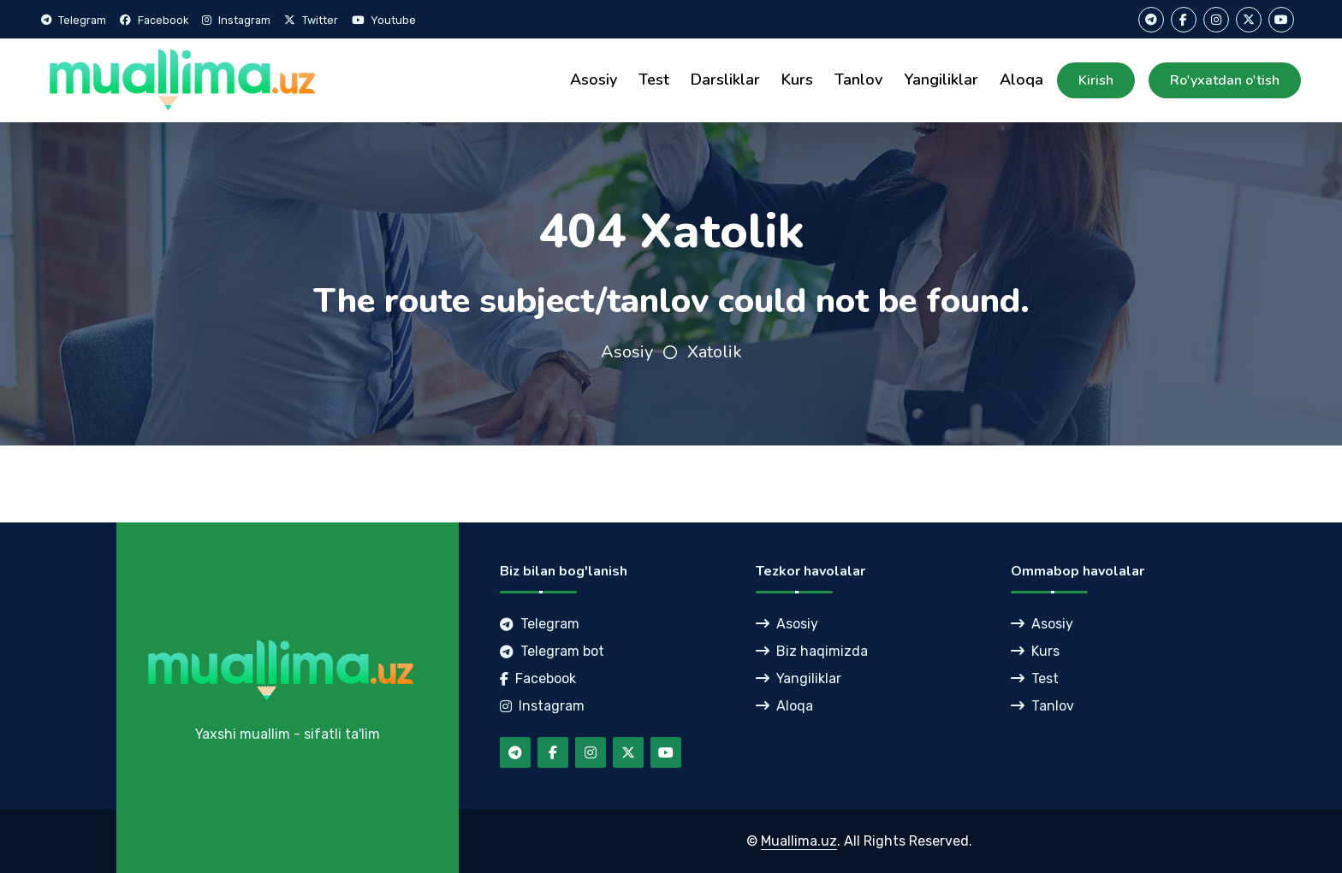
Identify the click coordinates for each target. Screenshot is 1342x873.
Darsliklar (725, 79)
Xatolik (714, 351)
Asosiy (593, 79)
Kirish (1095, 80)
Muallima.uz (799, 841)
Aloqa (1021, 79)
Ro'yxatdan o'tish (1225, 80)
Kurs (797, 79)
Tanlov (858, 79)
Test (653, 79)
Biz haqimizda (812, 651)
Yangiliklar (941, 79)
